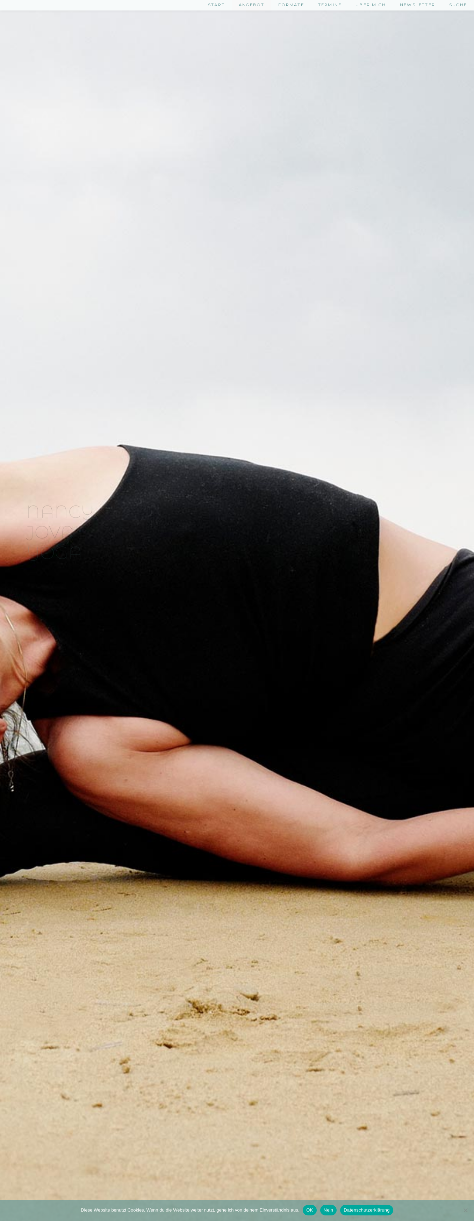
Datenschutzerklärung (366, 1210)
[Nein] (465, 1210)
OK (309, 1210)
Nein (328, 1210)
